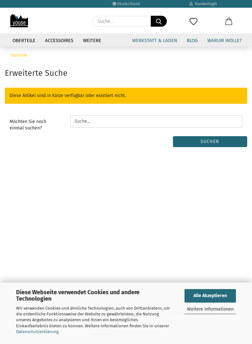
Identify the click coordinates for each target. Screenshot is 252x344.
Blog (192, 40)
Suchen (210, 141)
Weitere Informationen (210, 309)
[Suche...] (159, 21)
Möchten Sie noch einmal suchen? (28, 125)
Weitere (92, 40)
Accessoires (59, 40)
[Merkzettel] (193, 18)
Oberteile (24, 40)
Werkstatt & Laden (154, 40)
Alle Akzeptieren (210, 295)
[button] (229, 18)
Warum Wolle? (224, 40)
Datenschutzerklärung (37, 331)
